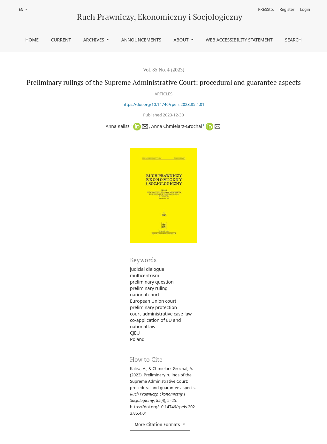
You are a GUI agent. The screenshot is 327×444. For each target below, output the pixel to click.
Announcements (141, 40)
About (182, 40)
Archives (94, 40)
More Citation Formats (158, 424)
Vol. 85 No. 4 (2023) (163, 69)
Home (32, 40)
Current (61, 40)
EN (25, 9)
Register (286, 9)
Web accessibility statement (239, 40)
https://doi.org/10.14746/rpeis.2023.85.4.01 (164, 104)
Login (305, 9)
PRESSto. (266, 9)
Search (293, 40)
